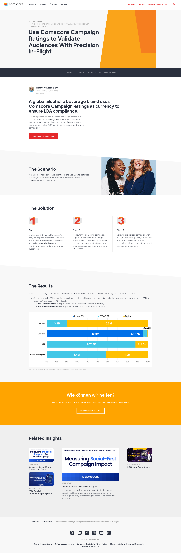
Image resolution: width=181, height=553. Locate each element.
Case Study (34, 464)
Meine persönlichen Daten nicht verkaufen (127, 544)
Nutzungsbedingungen (64, 544)
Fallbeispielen (47, 521)
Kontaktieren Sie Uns (90, 546)
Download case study (43, 136)
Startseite (35, 521)
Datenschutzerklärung (43, 544)
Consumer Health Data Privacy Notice (92, 544)
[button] (131, 5)
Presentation (35, 488)
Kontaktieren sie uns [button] (90, 411)
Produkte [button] (32, 4)
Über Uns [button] (53, 4)
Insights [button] (43, 4)
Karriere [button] (64, 4)
